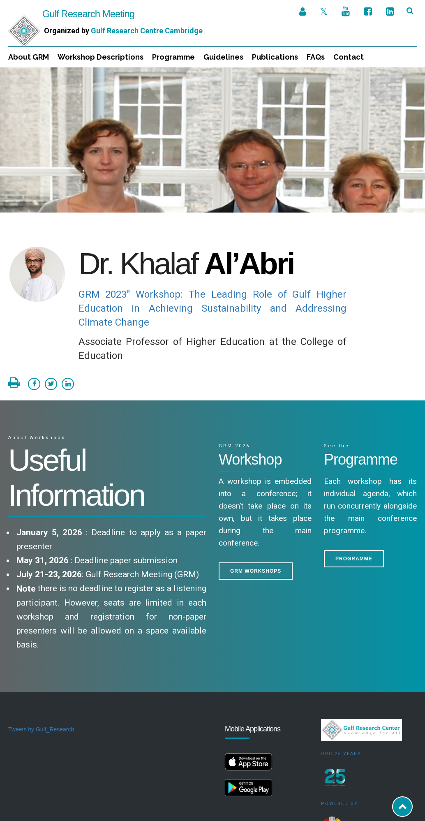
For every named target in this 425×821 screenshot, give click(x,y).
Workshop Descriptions (100, 57)
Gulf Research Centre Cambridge (147, 30)
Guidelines (223, 57)
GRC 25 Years (341, 686)
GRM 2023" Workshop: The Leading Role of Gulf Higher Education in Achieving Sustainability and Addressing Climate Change (213, 241)
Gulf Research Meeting (71, 13)
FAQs (316, 57)
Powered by (339, 736)
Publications (275, 57)
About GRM (28, 57)
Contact (348, 57)
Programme (173, 57)
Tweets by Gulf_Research (41, 662)
